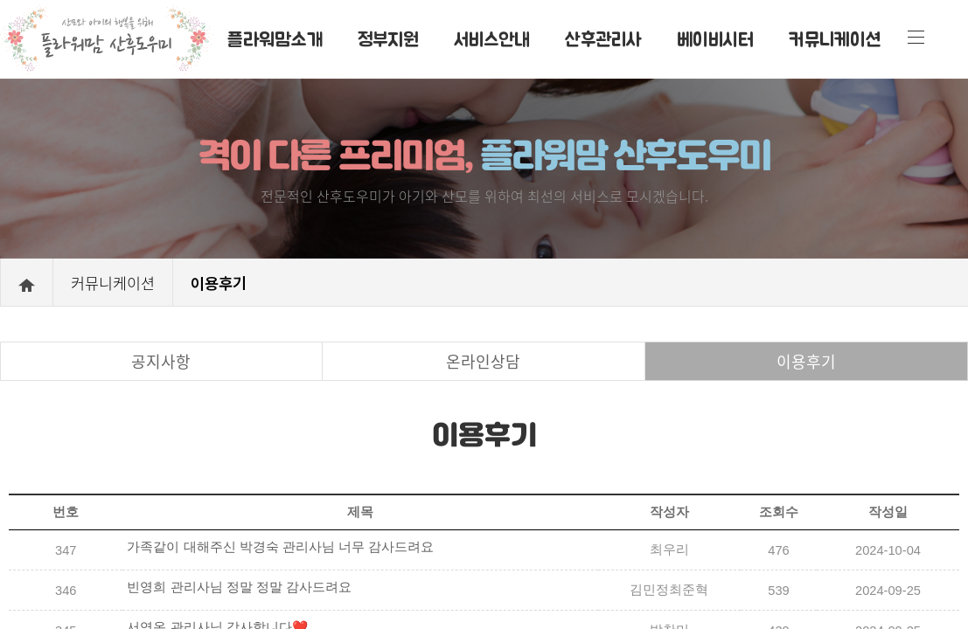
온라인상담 (483, 361)
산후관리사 (603, 38)
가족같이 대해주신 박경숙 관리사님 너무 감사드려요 (280, 547)
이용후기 (806, 361)
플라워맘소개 (275, 38)
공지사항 (161, 361)
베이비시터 (715, 38)
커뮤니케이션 (835, 38)
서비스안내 (492, 38)
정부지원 (388, 38)
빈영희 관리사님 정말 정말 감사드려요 (239, 587)
